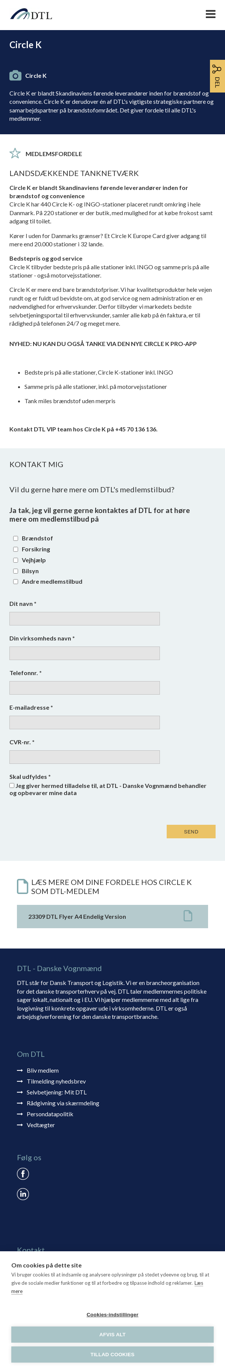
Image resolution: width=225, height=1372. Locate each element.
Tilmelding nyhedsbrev (56, 1081)
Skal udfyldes (30, 776)
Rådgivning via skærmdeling (63, 1102)
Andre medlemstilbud (52, 581)
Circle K (36, 75)
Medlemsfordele (54, 153)
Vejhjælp (34, 559)
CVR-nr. (22, 741)
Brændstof (37, 538)
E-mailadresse (31, 707)
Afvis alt (112, 1334)
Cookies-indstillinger (112, 1314)
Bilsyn (30, 570)
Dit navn (22, 603)
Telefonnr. (25, 672)
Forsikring (36, 548)
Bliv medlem (43, 1070)
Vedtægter (41, 1124)
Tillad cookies (113, 1354)
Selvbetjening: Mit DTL (57, 1092)
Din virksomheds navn (42, 638)
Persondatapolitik (50, 1113)
